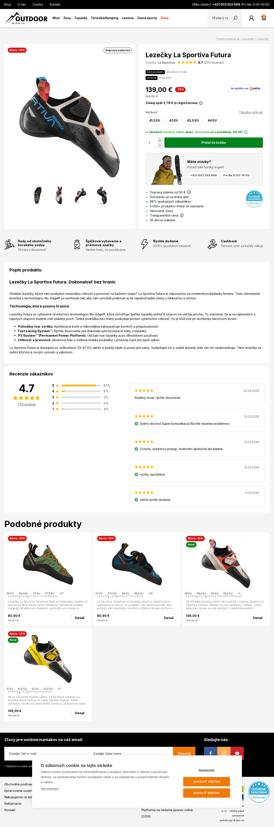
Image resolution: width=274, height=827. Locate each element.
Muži (56, 18)
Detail (79, 618)
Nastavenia (207, 770)
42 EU (173, 120)
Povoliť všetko (207, 793)
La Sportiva (166, 62)
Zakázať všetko (207, 781)
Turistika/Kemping (104, 18)
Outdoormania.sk (228, 39)
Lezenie (128, 18)
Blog (7, 4)
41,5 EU (154, 120)
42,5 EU (193, 120)
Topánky (80, 18)
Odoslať (184, 754)
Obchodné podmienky (20, 784)
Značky (38, 4)
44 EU (212, 120)
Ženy (67, 18)
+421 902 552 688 (203, 175)
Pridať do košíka (213, 142)
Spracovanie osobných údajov (26, 791)
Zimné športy (147, 18)
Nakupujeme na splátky (21, 797)
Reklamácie (12, 803)
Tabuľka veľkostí (251, 112)
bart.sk (240, 820)
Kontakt (55, 4)
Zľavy (164, 18)
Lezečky (263, 39)
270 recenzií (27, 404)
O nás (22, 4)
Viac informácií (50, 789)
